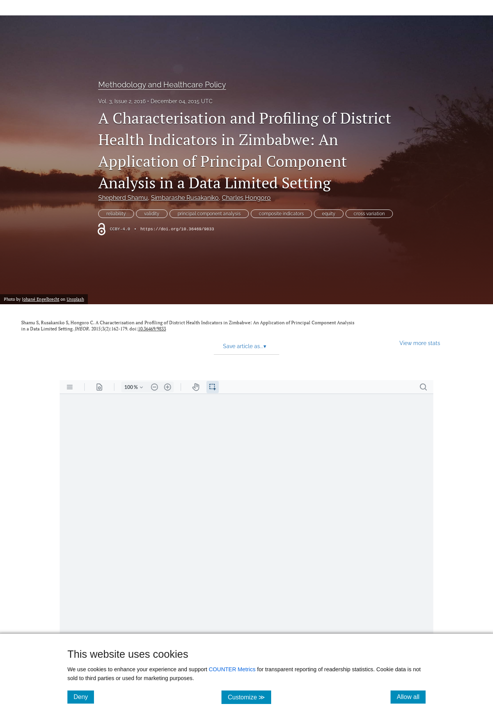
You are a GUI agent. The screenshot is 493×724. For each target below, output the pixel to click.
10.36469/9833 (152, 328)
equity (328, 213)
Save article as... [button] (244, 346)
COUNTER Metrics (232, 669)
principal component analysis (209, 213)
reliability (116, 213)
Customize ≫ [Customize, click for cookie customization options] (249, 697)
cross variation (369, 213)
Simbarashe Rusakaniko (185, 197)
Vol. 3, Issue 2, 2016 (122, 101)
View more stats (419, 343)
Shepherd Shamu (123, 197)
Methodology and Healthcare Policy (162, 84)
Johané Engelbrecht (40, 299)
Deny (84, 696)
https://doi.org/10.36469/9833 (177, 229)
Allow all (411, 696)
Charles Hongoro (246, 197)
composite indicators (281, 213)
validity (151, 213)
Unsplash (75, 299)
